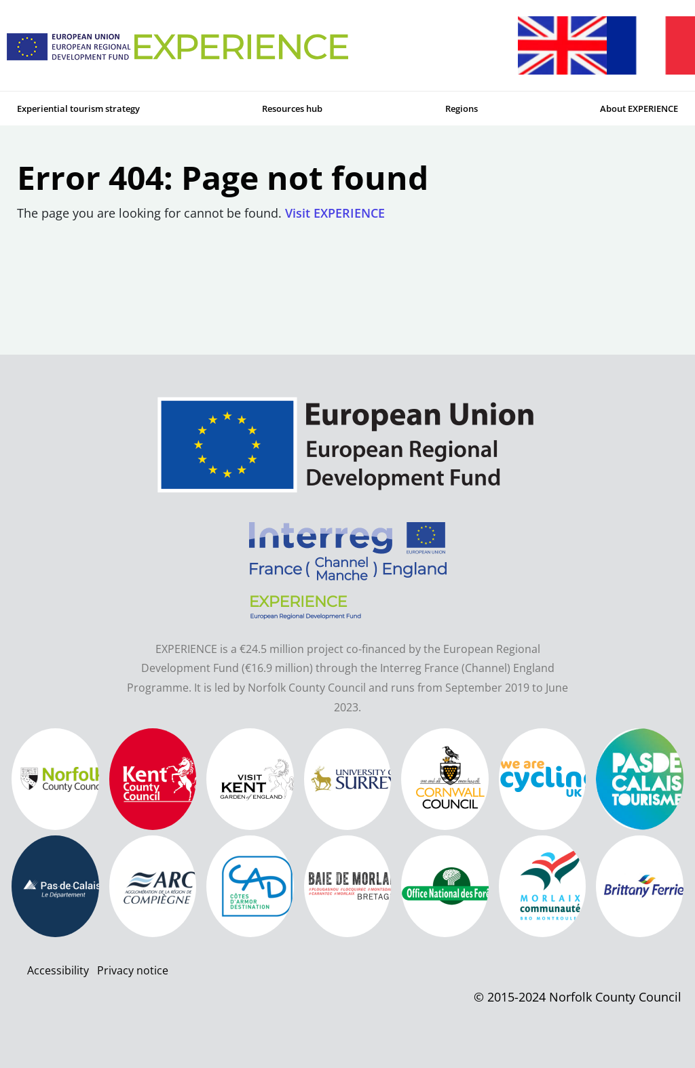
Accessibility (58, 970)
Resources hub (292, 108)
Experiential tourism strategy (78, 108)
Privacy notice (132, 970)
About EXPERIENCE (639, 108)
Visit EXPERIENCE (335, 213)
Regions (461, 108)
